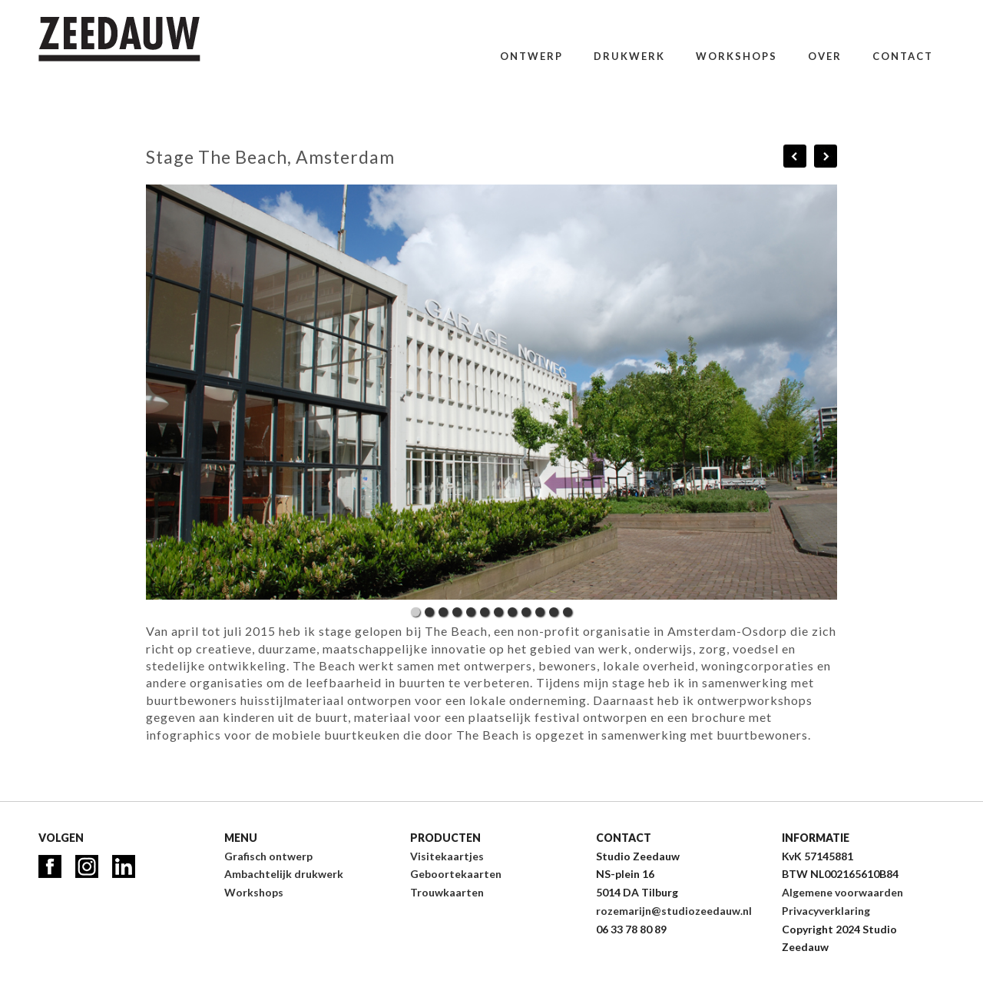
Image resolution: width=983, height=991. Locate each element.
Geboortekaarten (455, 873)
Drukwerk (629, 56)
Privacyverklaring (826, 910)
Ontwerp (531, 56)
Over (825, 56)
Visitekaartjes (447, 856)
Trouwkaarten (447, 892)
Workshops (736, 56)
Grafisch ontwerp (268, 856)
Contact (902, 56)
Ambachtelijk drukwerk (283, 873)
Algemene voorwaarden (842, 892)
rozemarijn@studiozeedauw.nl (674, 910)
